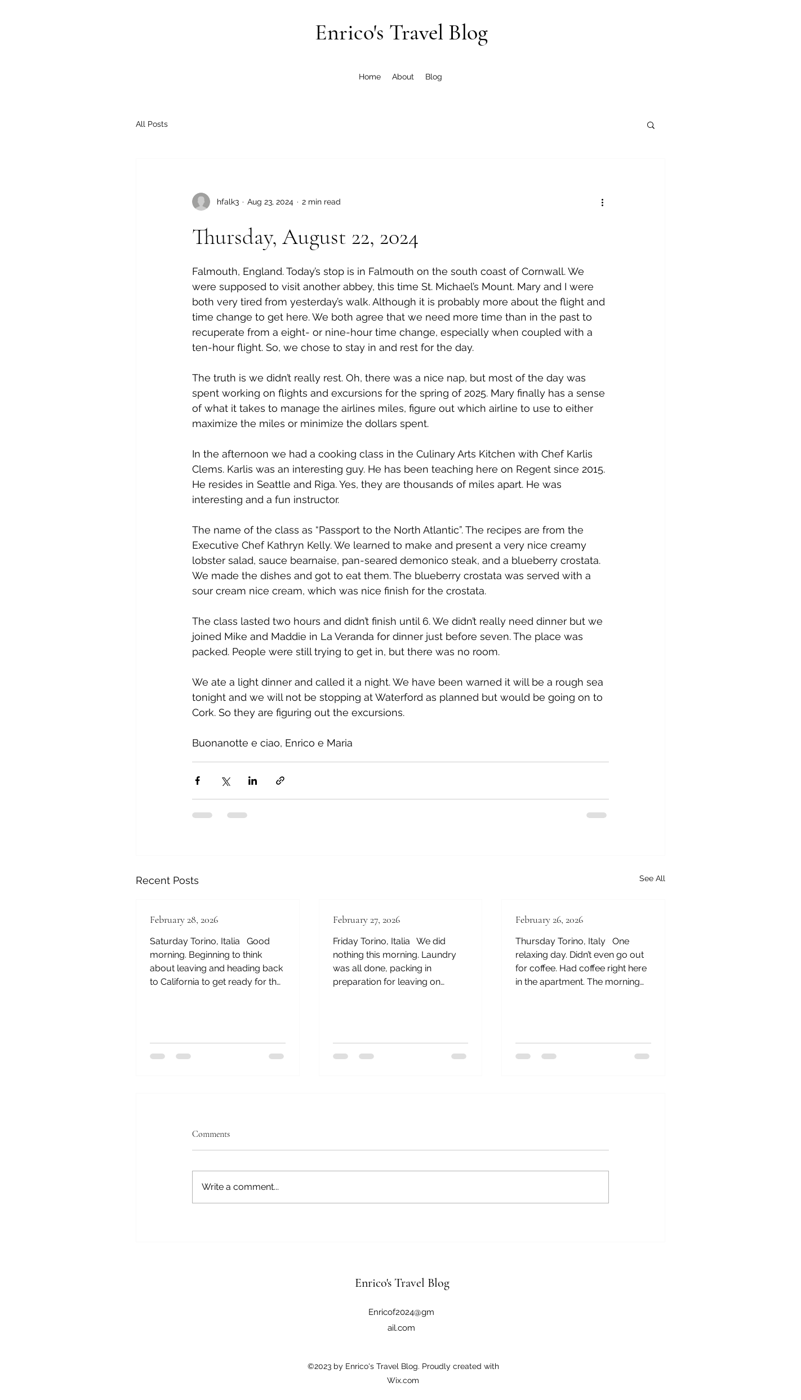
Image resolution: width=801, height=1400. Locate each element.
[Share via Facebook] (197, 780)
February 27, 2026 (366, 919)
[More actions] (602, 201)
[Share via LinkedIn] (252, 780)
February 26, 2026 (549, 919)
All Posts (152, 123)
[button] (651, 124)
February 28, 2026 (184, 919)
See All (652, 878)
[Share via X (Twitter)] (225, 780)
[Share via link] (280, 780)
